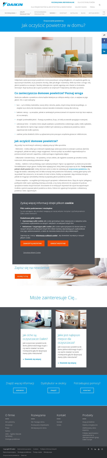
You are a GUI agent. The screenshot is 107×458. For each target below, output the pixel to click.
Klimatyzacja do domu (39, 428)
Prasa (7, 428)
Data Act (23, 455)
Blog (83, 13)
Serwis (59, 425)
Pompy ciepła (37, 452)
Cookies (35, 449)
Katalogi (74, 13)
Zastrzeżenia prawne (24, 449)
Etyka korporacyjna (9, 452)
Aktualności (94, 13)
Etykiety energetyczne (90, 425)
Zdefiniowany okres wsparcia (89, 429)
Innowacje (8, 425)
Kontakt (63, 13)
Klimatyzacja (48, 452)
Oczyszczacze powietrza (11, 455)
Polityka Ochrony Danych (48, 449)
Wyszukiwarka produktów (40, 13)
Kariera (7, 431)
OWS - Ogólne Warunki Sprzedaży (13, 435)
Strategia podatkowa (12, 439)
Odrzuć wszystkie (58, 243)
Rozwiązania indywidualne (40, 425)
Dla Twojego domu (37, 422)
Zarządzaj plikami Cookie (32, 253)
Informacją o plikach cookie (46, 235)
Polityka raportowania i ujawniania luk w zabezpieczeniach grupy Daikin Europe (90, 436)
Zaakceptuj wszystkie (32, 243)
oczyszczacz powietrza (78, 169)
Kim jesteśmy (10, 422)
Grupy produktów (88, 422)
